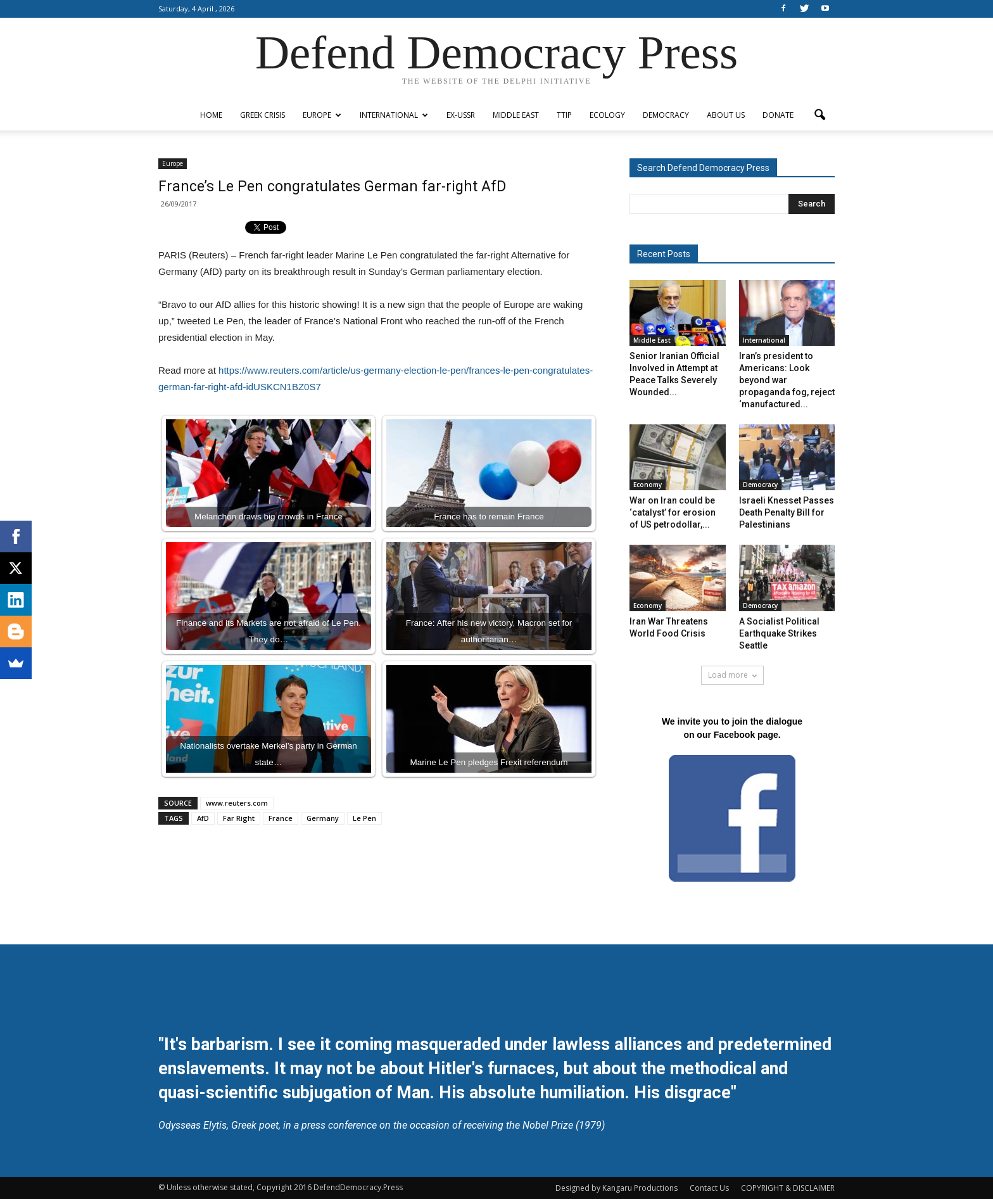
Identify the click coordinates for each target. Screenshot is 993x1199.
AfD (203, 818)
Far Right (239, 818)
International (394, 115)
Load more (732, 674)
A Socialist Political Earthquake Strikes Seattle (779, 633)
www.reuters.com (237, 803)
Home (211, 115)
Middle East (516, 115)
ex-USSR (460, 115)
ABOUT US (726, 115)
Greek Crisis (262, 115)
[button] (819, 115)
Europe (322, 115)
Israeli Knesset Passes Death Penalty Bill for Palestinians (786, 512)
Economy (647, 484)
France (281, 818)
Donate (778, 115)
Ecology (607, 115)
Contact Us (709, 1188)
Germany (323, 818)
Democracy (666, 115)
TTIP (564, 115)
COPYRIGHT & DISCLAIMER (788, 1188)
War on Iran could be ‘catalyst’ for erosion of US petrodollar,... (672, 512)
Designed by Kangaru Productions (616, 1188)
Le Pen (364, 818)
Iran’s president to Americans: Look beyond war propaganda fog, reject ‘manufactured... (787, 380)
